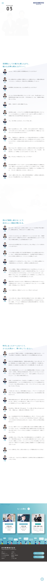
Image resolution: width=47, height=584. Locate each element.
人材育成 (12, 574)
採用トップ (3, 574)
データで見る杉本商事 (5, 577)
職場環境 (12, 579)
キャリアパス (4, 579)
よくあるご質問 (13, 580)
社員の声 (3, 580)
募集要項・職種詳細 (14, 577)
